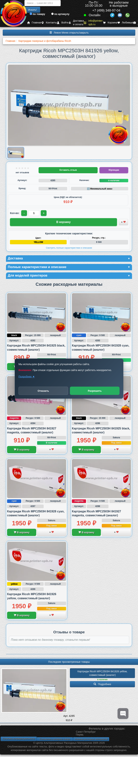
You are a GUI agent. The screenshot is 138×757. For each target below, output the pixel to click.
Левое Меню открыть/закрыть (69, 32)
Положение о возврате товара (55, 739)
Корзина (110, 22)
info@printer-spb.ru (93, 22)
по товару (37, 14)
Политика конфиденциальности (19, 738)
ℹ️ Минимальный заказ (99, 188)
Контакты (49, 22)
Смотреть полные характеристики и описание (69, 248)
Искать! (32, 9)
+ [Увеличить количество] (43, 213)
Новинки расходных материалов (91, 739)
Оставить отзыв (68, 170)
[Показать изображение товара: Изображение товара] (16, 152)
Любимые (125, 22)
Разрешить (95, 390)
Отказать (43, 390)
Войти (62, 22)
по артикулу (60, 14)
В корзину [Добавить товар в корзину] (63, 222)
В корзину (22, 449)
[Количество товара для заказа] (33, 213)
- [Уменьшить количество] (24, 213)
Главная (34, 22)
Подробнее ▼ (26, 376)
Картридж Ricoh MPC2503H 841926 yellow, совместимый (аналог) (103, 673)
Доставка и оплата (76, 22)
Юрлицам (114, 170)
